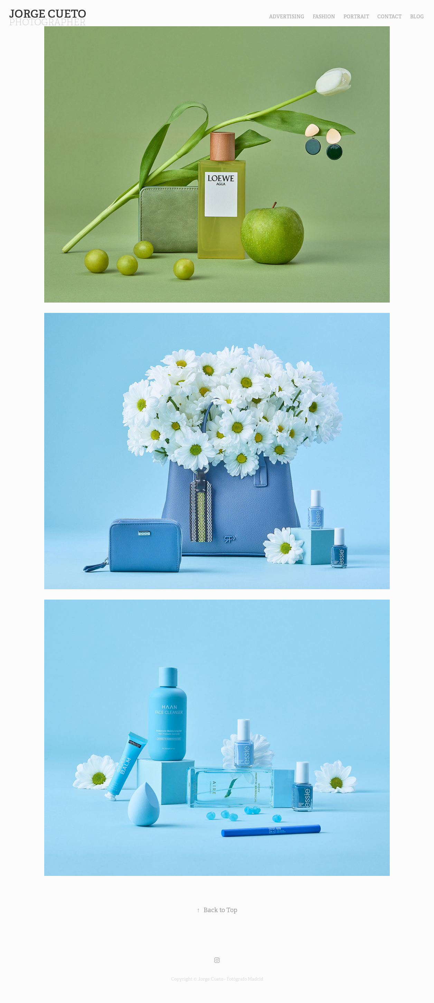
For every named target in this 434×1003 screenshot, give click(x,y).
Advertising (286, 16)
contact (389, 16)
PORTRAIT (356, 16)
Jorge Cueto (49, 14)
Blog (417, 16)
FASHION (324, 16)
